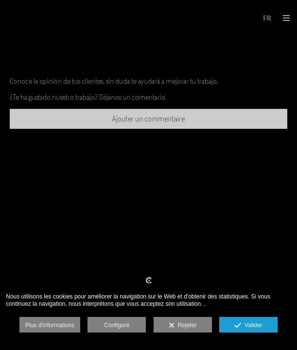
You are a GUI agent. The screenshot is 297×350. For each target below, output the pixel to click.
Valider (248, 326)
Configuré (116, 325)
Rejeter (182, 326)
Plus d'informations (49, 325)
